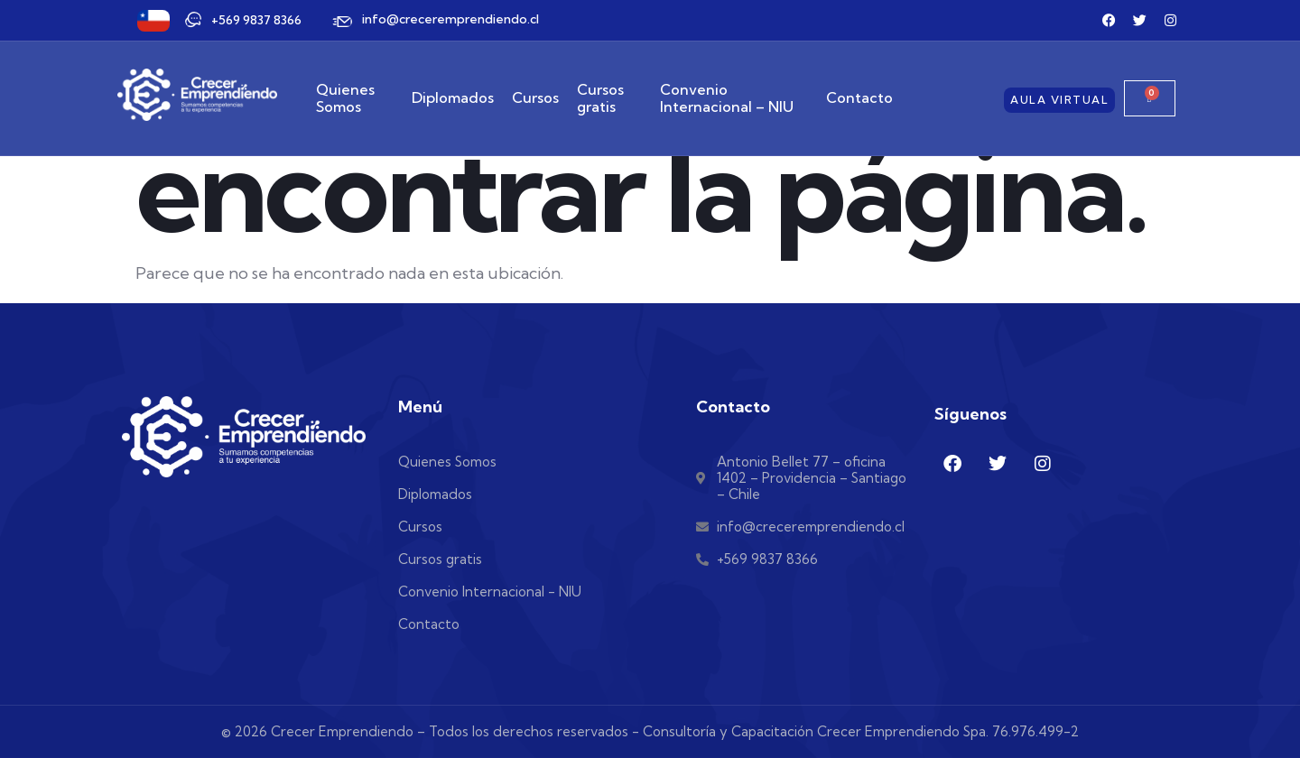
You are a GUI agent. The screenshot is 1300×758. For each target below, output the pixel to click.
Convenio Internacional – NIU (727, 98)
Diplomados (453, 98)
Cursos (535, 98)
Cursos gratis (600, 98)
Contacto (859, 98)
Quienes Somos (345, 98)
